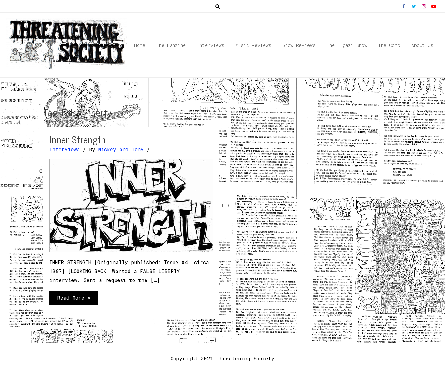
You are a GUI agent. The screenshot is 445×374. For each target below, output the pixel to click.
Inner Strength (77, 139)
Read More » (74, 299)
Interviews (64, 149)
